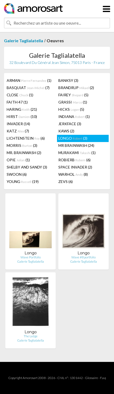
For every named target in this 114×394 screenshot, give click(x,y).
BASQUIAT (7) (28, 87)
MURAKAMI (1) (77, 152)
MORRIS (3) (22, 145)
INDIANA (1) (74, 116)
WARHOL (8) (73, 174)
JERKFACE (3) (69, 123)
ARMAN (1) (29, 80)
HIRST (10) (22, 116)
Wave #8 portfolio (83, 257)
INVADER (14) (18, 123)
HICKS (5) (71, 109)
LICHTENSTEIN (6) (26, 138)
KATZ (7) (18, 131)
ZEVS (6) (65, 181)
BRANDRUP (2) (76, 87)
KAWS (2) (66, 131)
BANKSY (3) (68, 80)
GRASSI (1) (72, 102)
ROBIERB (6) (74, 160)
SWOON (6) (17, 174)
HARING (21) (22, 109)
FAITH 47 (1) (17, 102)
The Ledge (31, 336)
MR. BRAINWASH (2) (24, 152)
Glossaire (91, 378)
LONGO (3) (72, 138)
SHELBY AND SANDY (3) (27, 167)
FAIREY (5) (73, 95)
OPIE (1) (18, 160)
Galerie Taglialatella (23, 40)
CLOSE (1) (20, 95)
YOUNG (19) (23, 181)
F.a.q (103, 378)
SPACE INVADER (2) (75, 167)
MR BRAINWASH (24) (76, 145)
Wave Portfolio (31, 257)
